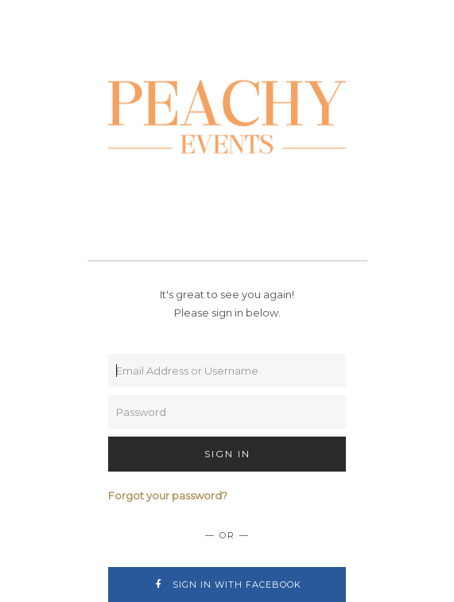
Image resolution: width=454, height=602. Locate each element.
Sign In (227, 454)
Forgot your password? (167, 495)
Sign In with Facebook (227, 584)
